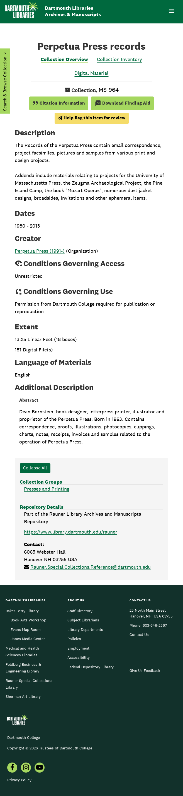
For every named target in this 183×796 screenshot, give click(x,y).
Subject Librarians (83, 620)
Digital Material (91, 73)
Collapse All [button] (35, 468)
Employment (78, 648)
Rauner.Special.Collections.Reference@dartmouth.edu (90, 567)
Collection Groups (41, 482)
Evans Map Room (26, 629)
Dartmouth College (23, 737)
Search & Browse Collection (5, 84)
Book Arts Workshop (28, 620)
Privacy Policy (19, 779)
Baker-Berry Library (22, 610)
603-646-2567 (155, 625)
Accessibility (78, 657)
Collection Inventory (119, 59)
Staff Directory (79, 610)
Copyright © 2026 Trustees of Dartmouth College (49, 748)
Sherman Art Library (23, 696)
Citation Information (59, 103)
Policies (74, 638)
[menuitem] (12, 768)
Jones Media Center (28, 638)
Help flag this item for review (91, 118)
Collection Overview (64, 59)
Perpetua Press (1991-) (40, 251)
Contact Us (139, 634)
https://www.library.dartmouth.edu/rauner (70, 532)
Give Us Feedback (145, 670)
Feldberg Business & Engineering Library (23, 668)
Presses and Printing (46, 489)
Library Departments (85, 629)
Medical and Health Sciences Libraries (22, 651)
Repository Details (42, 507)
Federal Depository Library (90, 666)
